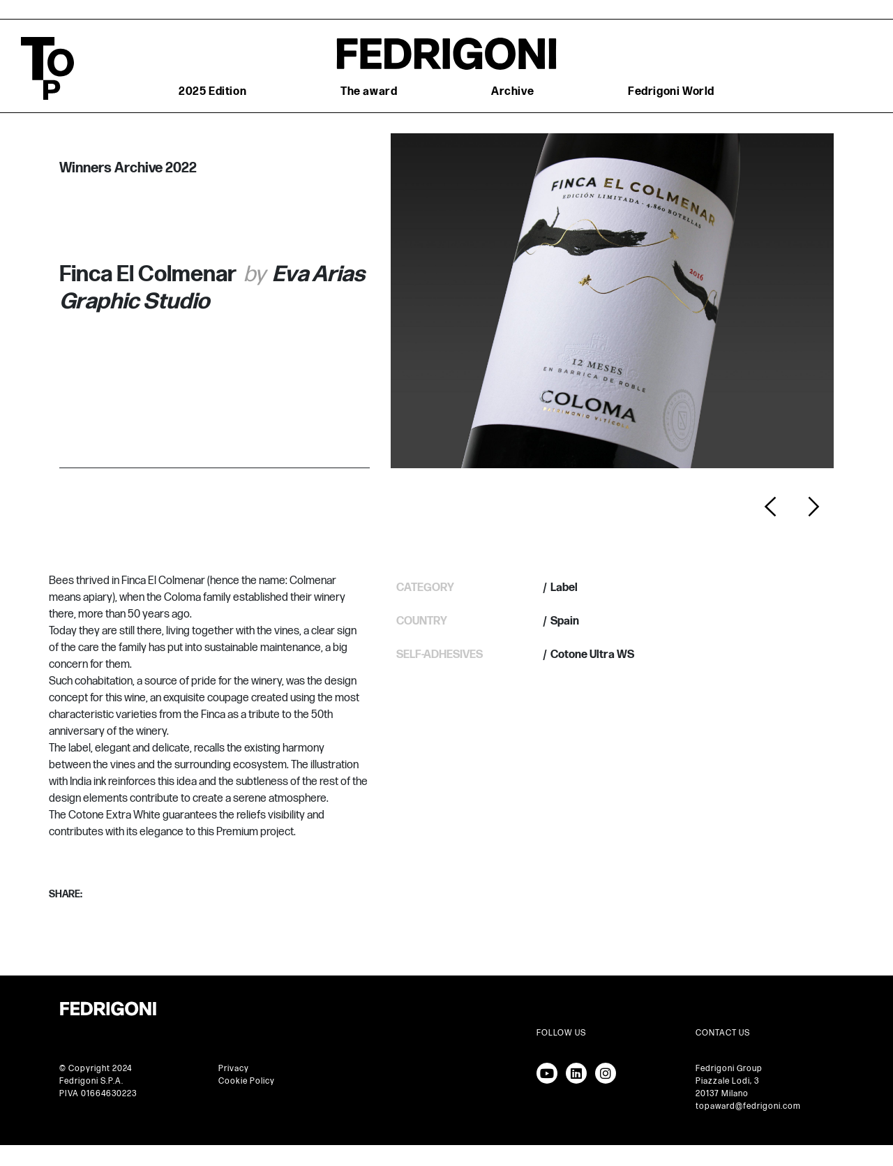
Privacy (233, 1068)
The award (368, 91)
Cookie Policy (246, 1081)
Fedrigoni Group (729, 1068)
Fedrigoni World (671, 91)
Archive (512, 91)
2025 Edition (212, 91)
